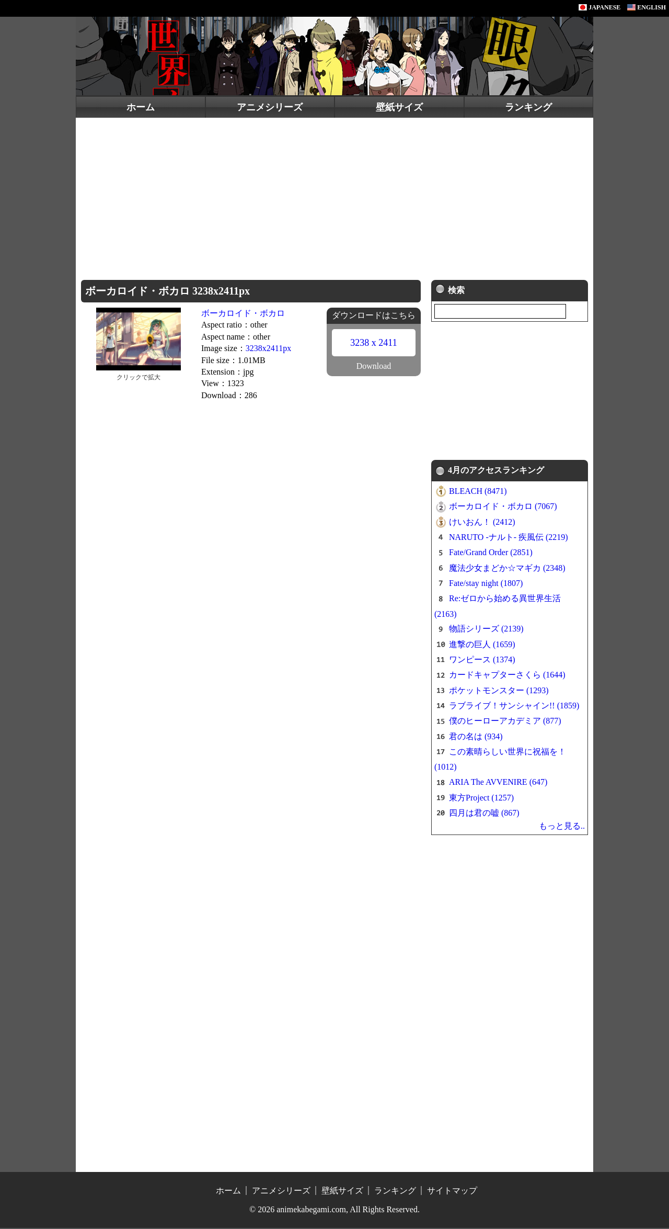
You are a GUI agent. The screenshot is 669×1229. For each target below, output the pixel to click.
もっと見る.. (562, 826)
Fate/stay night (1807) (486, 584)
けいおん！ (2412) (482, 522)
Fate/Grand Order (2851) (491, 553)
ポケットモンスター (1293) (499, 691)
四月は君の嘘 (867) (484, 813)
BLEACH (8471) (478, 492)
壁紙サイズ (399, 107)
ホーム (140, 107)
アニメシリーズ (270, 107)
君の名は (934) (476, 737)
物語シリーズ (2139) (486, 630)
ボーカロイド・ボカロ (243, 313)
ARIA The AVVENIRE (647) (498, 783)
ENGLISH (646, 7)
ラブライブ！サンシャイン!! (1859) (514, 706)
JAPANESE (599, 7)
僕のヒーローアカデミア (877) (505, 722)
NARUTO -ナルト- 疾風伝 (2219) (508, 538)
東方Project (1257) (481, 798)
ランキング (528, 107)
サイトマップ (452, 1191)
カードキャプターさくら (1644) (507, 676)
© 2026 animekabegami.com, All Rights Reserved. (334, 1210)
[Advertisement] (334, 196)
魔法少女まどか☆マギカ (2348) (507, 569)
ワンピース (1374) (482, 660)
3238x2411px (268, 348)
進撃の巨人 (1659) (482, 645)
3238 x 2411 (373, 342)
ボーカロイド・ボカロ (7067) (503, 507)
